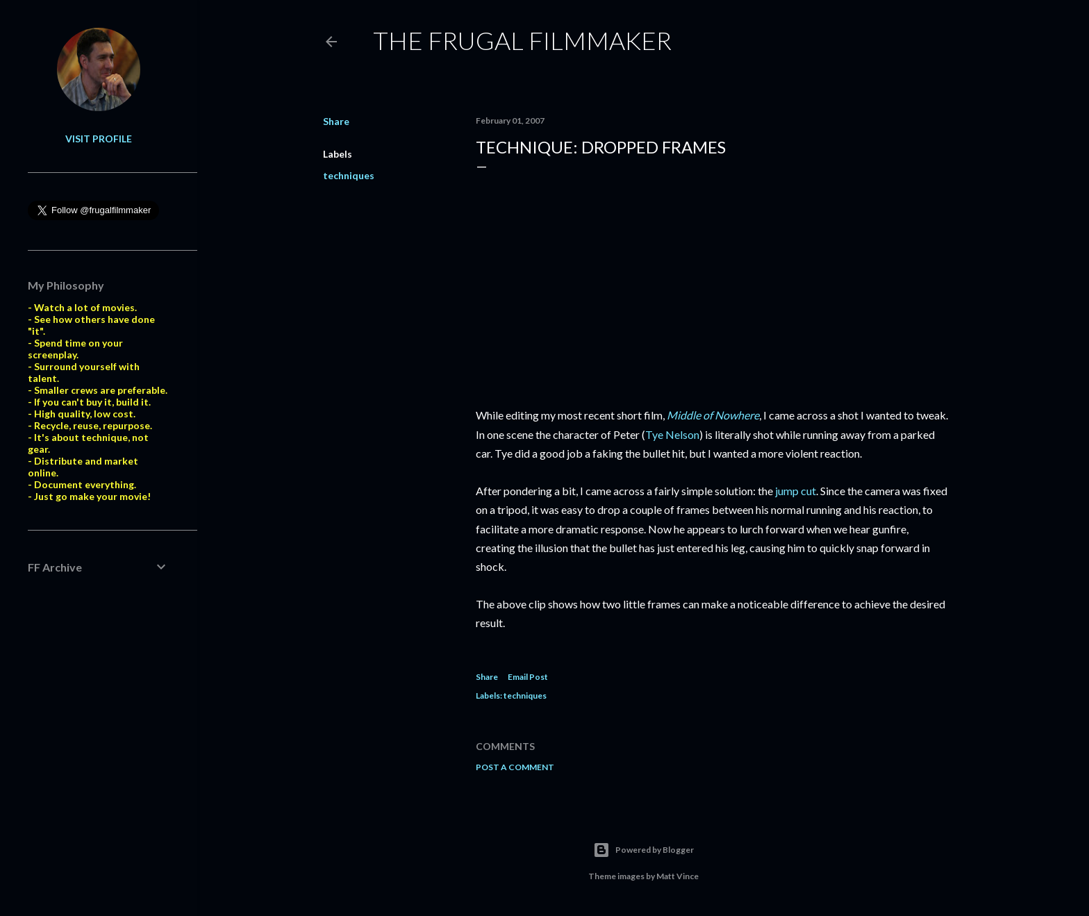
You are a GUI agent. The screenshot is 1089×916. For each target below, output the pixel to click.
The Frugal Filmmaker (522, 40)
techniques (348, 175)
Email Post (528, 677)
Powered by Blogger (643, 850)
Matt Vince (677, 876)
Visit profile (98, 138)
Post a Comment (515, 767)
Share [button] (336, 121)
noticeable (763, 603)
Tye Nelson (672, 434)
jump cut (795, 490)
